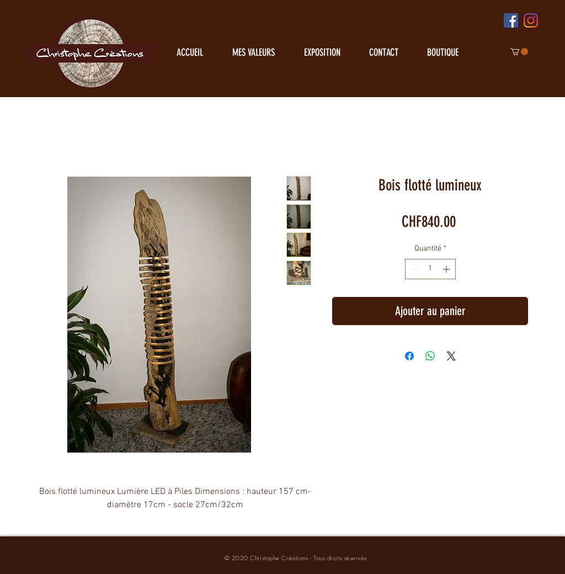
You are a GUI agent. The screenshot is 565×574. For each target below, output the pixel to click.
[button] (519, 51)
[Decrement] (413, 269)
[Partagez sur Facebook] (409, 356)
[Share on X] (451, 356)
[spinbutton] (430, 269)
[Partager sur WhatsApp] (430, 356)
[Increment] (447, 269)
